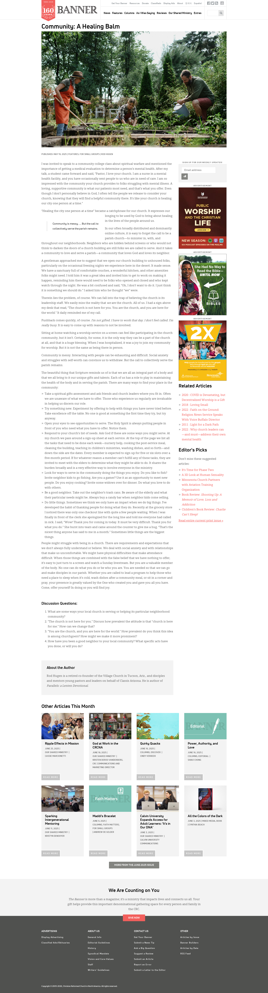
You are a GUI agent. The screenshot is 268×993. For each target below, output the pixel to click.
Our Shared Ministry (180, 13)
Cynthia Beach (197, 825)
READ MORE (50, 777)
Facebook (208, 4)
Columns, (145, 752)
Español (198, 3)
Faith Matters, (111, 825)
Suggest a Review (143, 954)
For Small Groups (90, 154)
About (180, 3)
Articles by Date (189, 948)
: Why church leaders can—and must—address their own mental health (204, 434)
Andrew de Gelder (104, 832)
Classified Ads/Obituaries (55, 943)
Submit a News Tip (144, 943)
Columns (129, 13)
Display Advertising (52, 937)
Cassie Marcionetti (55, 756)
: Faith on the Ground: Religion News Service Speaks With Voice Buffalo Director (202, 415)
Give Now (134, 918)
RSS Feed (185, 954)
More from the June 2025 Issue (134, 865)
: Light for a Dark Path (200, 424)
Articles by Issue (189, 937)
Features (117, 13)
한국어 (188, 3)
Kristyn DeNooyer (55, 836)
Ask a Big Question (144, 948)
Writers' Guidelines (98, 970)
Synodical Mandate (98, 954)
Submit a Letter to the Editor (150, 970)
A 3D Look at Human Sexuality (203, 475)
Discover (156, 752)
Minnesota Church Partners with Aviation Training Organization (201, 485)
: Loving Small (195, 405)
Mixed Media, (209, 821)
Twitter (212, 4)
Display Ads (169, 3)
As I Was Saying (145, 13)
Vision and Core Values (101, 959)
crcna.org (222, 3)
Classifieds (156, 3)
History (92, 948)
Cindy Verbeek (148, 756)
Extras (197, 13)
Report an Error (143, 965)
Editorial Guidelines (99, 943)
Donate (145, 3)
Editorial (203, 756)
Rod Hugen (107, 154)
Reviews (162, 13)
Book (219, 821)
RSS (216, 4)
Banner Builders (189, 943)
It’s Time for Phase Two (198, 470)
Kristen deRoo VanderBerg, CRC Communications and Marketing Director (108, 764)
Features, (74, 154)
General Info (95, 937)
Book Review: (201, 500)
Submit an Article (143, 959)
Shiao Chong (194, 760)
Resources (135, 3)
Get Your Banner (119, 3)
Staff (90, 965)
